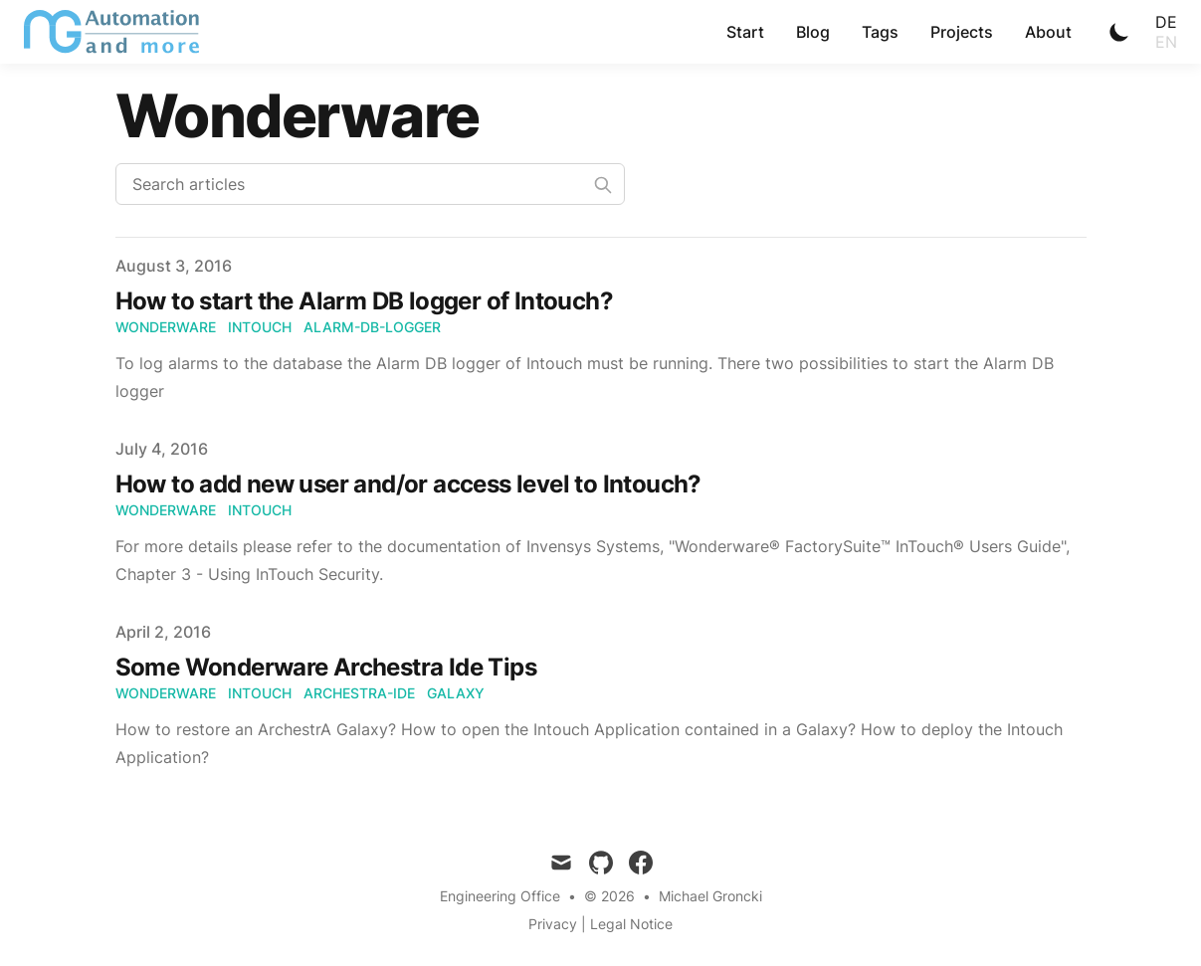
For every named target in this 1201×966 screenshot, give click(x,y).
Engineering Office (500, 895)
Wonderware (165, 326)
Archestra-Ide (359, 692)
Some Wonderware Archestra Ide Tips (326, 667)
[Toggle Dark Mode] (1119, 32)
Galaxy (456, 692)
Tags (880, 32)
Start (745, 32)
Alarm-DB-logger (372, 326)
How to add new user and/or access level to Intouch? (408, 484)
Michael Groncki (710, 895)
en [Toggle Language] (1166, 42)
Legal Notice (631, 923)
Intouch (260, 326)
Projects (961, 32)
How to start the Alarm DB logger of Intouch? (364, 301)
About (1048, 32)
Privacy (552, 923)
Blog (813, 32)
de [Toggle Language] (1166, 22)
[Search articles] (370, 184)
